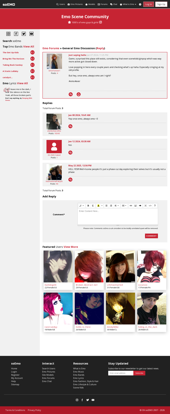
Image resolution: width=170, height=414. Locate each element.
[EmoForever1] (54, 68)
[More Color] (102, 206)
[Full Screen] (145, 206)
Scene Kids (78, 387)
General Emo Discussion (78, 48)
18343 (57, 133)
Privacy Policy (34, 410)
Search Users (48, 368)
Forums (102, 4)
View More (71, 247)
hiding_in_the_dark (147, 327)
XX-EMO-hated (54, 155)
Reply (100, 48)
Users (60, 4)
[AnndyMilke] (120, 308)
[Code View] (150, 206)
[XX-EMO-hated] (54, 152)
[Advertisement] (104, 38)
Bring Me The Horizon (13, 58)
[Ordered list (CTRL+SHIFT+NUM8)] (111, 206)
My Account (17, 378)
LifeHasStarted (115, 284)
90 (57, 184)
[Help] (154, 206)
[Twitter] (24, 34)
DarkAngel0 (50, 284)
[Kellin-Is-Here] (89, 308)
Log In (148, 4)
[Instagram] (100, 22)
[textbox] (118, 217)
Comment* (59, 214)
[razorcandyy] (58, 308)
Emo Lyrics (78, 378)
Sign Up (161, 4)
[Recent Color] (98, 206)
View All (28, 46)
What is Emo (128, 4)
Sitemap (15, 384)
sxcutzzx (142, 284)
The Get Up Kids (11, 52)
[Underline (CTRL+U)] (93, 206)
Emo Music (78, 371)
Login (14, 371)
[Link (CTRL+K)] (130, 206)
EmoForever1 (54, 70)
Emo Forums (50, 48)
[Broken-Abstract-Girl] (89, 266)
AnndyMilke (113, 327)
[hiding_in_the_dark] (151, 308)
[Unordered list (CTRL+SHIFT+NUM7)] (106, 206)
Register (15, 374)
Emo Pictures (75, 4)
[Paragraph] (116, 206)
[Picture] (135, 206)
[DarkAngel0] (58, 266)
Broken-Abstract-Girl (86, 284)
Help (13, 381)
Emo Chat (47, 381)
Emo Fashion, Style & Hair (86, 381)
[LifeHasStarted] (120, 266)
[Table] (124, 206)
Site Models (48, 374)
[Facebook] (16, 34)
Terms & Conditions (15, 410)
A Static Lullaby (10, 71)
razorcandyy (51, 327)
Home (14, 368)
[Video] (140, 206)
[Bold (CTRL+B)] (88, 206)
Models (90, 4)
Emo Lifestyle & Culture (84, 384)
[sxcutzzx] (151, 266)
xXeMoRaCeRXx (54, 131)
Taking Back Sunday (13, 65)
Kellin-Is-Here (83, 327)
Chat (113, 4)
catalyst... (8, 77)
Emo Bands (78, 374)
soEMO (9, 5)
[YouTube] (31, 34)
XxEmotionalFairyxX (54, 181)
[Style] (81, 206)
